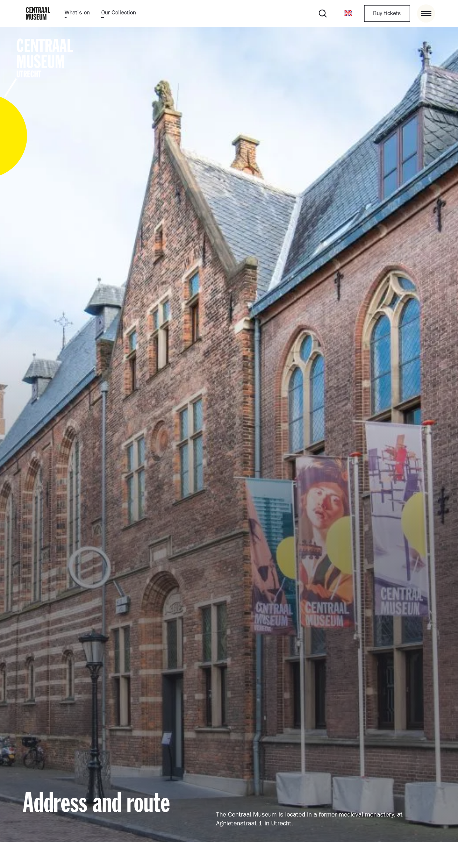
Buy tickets (387, 14)
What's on (77, 13)
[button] (348, 13)
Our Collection (118, 13)
